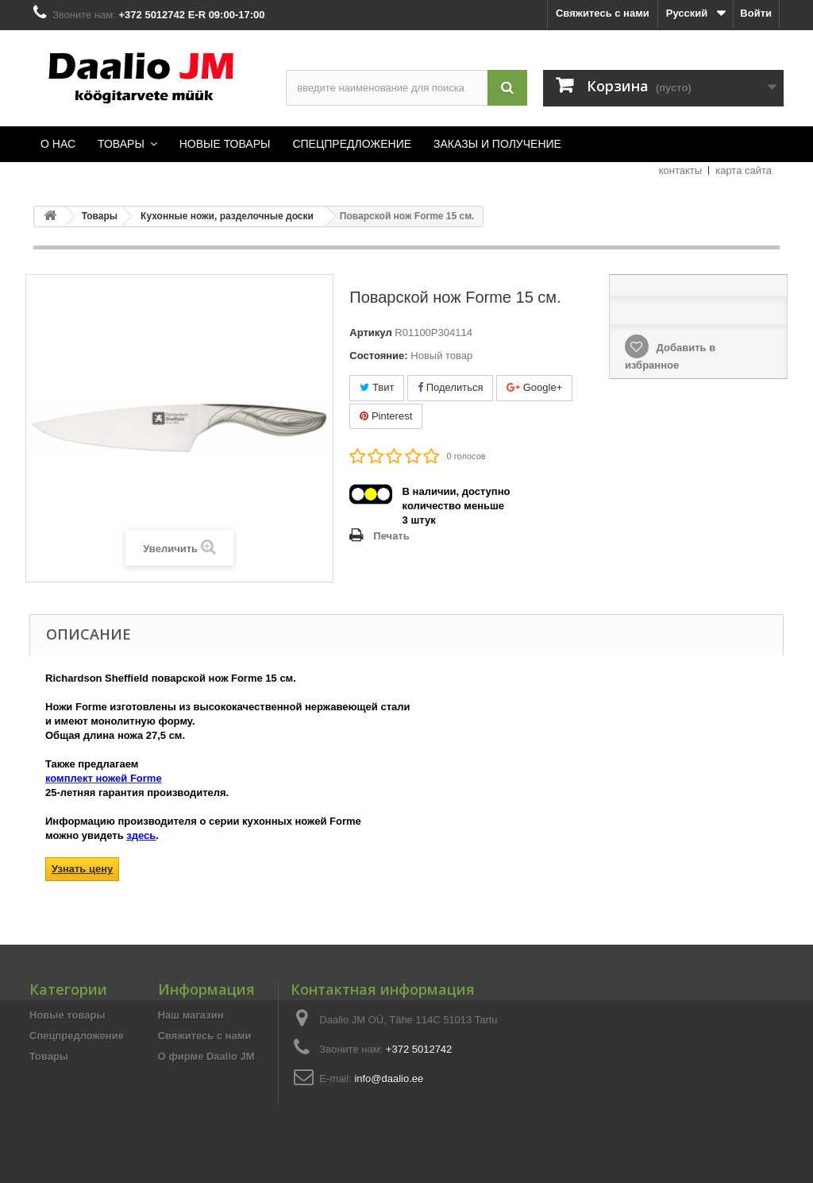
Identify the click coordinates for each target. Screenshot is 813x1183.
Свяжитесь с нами (602, 13)
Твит (377, 387)
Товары (48, 1056)
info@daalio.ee (388, 1078)
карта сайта (743, 170)
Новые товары (67, 1015)
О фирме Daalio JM (206, 1056)
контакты (680, 170)
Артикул (370, 332)
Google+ (534, 387)
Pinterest (386, 416)
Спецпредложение (76, 1036)
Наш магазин (191, 1015)
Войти (756, 13)
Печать (391, 536)
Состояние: (378, 355)
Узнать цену (82, 869)
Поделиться (450, 387)
